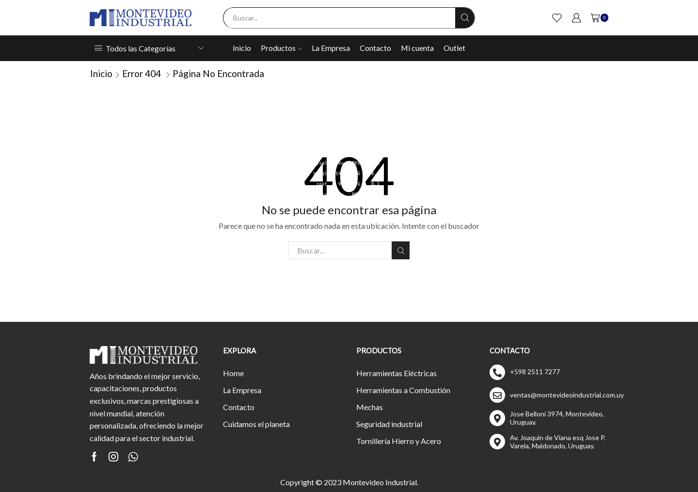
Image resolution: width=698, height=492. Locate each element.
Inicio (242, 47)
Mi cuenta (417, 47)
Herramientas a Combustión (403, 390)
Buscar (401, 250)
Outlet (454, 47)
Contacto (375, 47)
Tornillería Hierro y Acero (398, 440)
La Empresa (331, 47)
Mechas (369, 407)
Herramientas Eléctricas (396, 373)
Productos (281, 47)
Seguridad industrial (389, 424)
